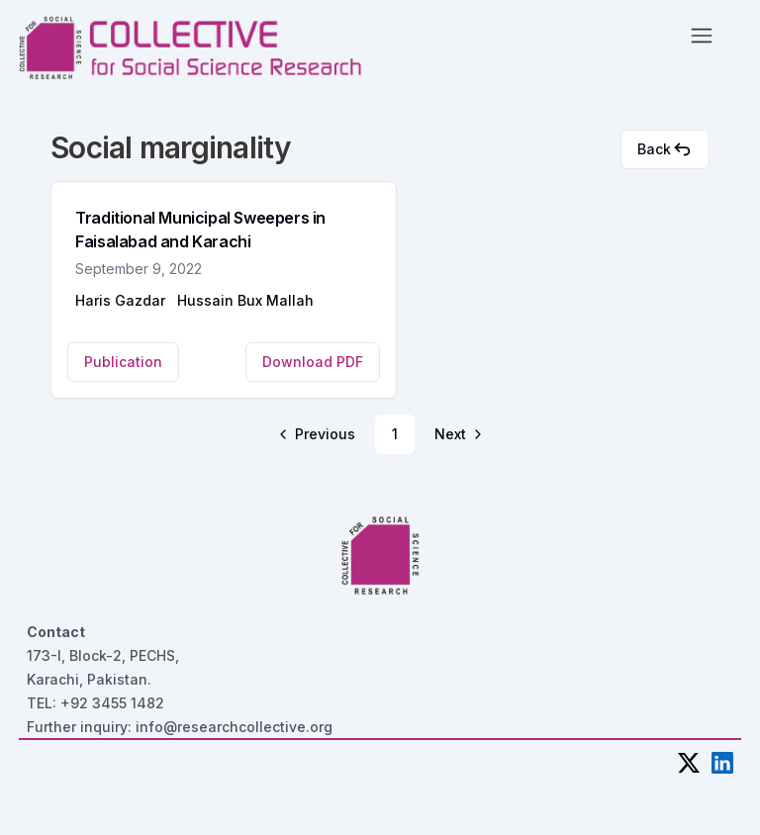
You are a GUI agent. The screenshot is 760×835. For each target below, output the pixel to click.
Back (665, 149)
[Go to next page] (457, 434)
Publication (123, 361)
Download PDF (312, 361)
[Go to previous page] (318, 434)
